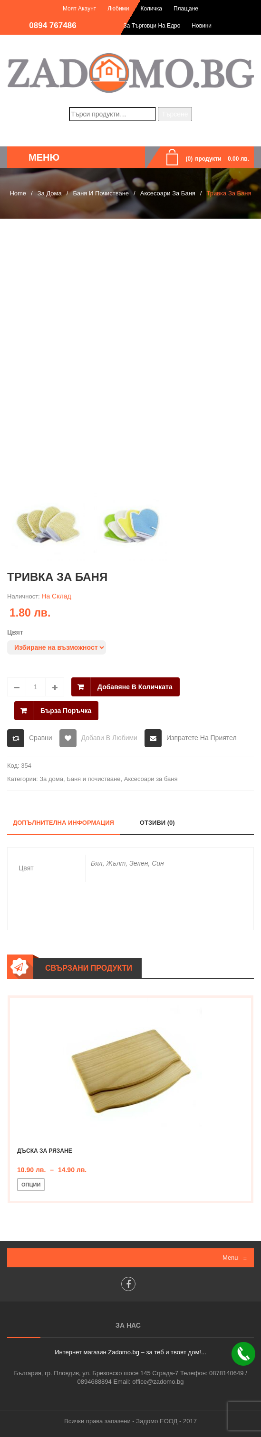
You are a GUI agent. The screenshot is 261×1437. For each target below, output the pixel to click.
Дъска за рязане (44, 1151)
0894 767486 (52, 25)
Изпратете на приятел (201, 738)
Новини (202, 25)
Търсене (175, 114)
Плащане (186, 8)
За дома (50, 193)
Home (18, 193)
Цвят (15, 632)
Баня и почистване (101, 193)
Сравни (40, 738)
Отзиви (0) (157, 822)
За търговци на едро (152, 25)
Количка (151, 8)
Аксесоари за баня (167, 193)
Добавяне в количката (135, 687)
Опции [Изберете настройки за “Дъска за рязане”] (30, 1184)
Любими (118, 8)
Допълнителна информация (63, 822)
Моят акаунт (79, 8)
